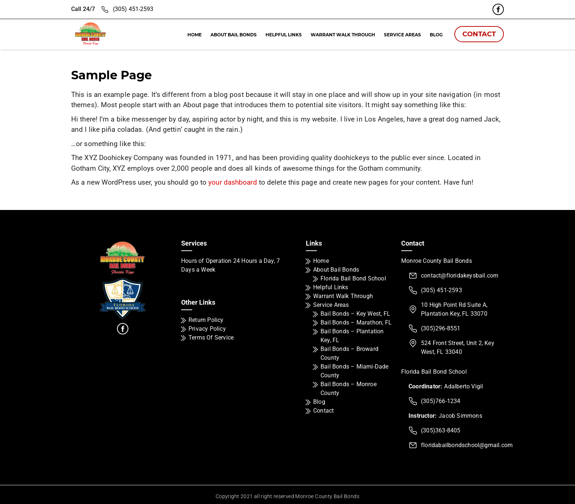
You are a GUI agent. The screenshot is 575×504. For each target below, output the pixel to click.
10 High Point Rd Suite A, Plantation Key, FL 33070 (454, 309)
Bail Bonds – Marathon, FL (356, 322)
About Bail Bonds (233, 34)
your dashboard (232, 182)
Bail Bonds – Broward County (349, 353)
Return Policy (206, 319)
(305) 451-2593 (133, 9)
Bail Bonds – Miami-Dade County (355, 371)
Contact (479, 34)
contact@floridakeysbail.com (459, 275)
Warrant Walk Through (343, 34)
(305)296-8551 (441, 328)
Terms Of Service (211, 337)
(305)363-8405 (441, 430)
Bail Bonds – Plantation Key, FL (352, 336)
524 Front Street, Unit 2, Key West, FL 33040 (457, 347)
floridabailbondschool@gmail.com (467, 445)
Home (194, 34)
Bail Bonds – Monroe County (349, 388)
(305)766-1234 (441, 401)
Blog (436, 34)
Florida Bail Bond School (353, 278)
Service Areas (402, 34)
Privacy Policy (207, 328)
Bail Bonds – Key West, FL (355, 313)
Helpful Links (283, 34)
